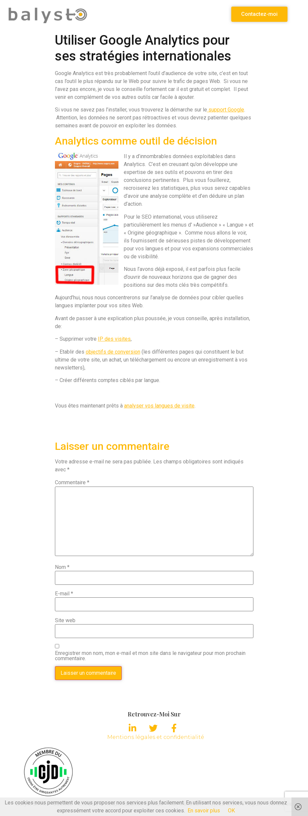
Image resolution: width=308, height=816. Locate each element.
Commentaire (72, 482)
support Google (225, 110)
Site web (65, 620)
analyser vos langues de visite (159, 406)
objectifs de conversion (113, 352)
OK (231, 810)
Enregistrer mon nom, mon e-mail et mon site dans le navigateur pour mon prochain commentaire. (150, 656)
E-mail (64, 593)
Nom (62, 567)
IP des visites (114, 339)
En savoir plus (204, 810)
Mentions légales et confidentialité (155, 737)
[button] (259, 14)
